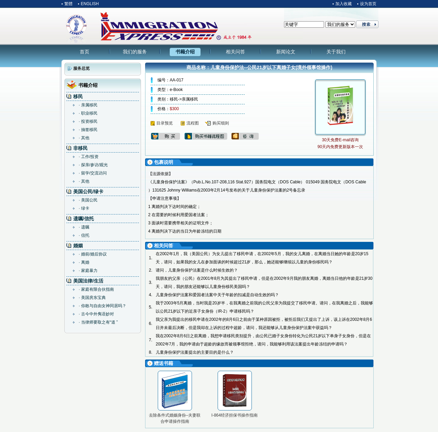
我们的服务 (135, 51)
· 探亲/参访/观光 (93, 164)
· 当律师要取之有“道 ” (98, 322)
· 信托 (84, 235)
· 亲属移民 (88, 105)
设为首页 (368, 3)
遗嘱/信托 (83, 218)
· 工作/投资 (89, 156)
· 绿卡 (84, 208)
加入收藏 (343, 3)
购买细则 (220, 123)
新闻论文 (285, 51)
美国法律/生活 (88, 281)
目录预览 (164, 123)
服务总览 (81, 68)
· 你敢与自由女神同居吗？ (102, 305)
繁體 (68, 3)
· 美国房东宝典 (92, 297)
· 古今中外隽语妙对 (96, 314)
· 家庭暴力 (88, 270)
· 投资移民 (88, 121)
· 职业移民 (88, 113)
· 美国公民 (88, 200)
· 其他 (84, 137)
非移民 (80, 148)
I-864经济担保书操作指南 (234, 415)
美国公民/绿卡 (88, 191)
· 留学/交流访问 (93, 173)
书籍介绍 (185, 51)
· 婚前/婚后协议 (93, 254)
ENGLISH (90, 3)
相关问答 (235, 51)
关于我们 (336, 51)
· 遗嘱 (84, 227)
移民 (78, 96)
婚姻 (78, 245)
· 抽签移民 (88, 129)
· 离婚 (84, 262)
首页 (84, 51)
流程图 (192, 123)
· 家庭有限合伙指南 (96, 289)
